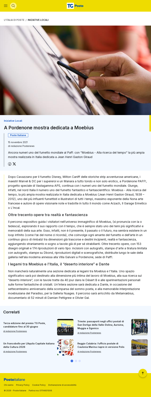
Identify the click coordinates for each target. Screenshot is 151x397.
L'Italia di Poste (14, 20)
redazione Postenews (22, 146)
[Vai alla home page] (75, 6)
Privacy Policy (23, 385)
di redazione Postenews (15, 331)
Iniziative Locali (38, 20)
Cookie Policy (39, 385)
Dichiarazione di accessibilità (62, 385)
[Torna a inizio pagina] (143, 373)
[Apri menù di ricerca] (13, 6)
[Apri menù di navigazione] (5, 6)
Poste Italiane (18, 135)
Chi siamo (8, 385)
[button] (72, 361)
